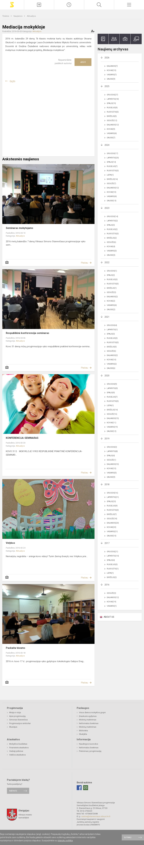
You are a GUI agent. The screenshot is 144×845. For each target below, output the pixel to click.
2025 (107, 86)
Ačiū (83, 62)
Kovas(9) (111, 129)
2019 (107, 438)
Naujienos (18, 16)
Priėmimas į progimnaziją (90, 751)
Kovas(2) (111, 301)
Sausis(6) (111, 368)
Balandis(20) (113, 523)
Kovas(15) (111, 70)
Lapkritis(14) (113, 556)
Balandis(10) (113, 464)
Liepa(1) (110, 175)
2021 (107, 317)
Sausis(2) (111, 309)
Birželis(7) (112, 514)
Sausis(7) (111, 138)
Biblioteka (83, 730)
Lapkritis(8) (112, 451)
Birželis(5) (112, 116)
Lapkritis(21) (113, 497)
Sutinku (127, 837)
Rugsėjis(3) (112, 279)
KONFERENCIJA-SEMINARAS (22, 437)
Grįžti (12, 81)
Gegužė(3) (111, 292)
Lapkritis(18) (113, 99)
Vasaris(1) (112, 606)
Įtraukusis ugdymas (88, 716)
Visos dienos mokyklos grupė (92, 712)
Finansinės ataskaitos (19, 747)
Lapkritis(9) (112, 388)
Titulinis (6, 16)
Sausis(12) (111, 431)
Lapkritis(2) (112, 221)
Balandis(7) (112, 66)
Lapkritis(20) (113, 158)
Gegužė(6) (111, 242)
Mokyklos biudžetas (18, 744)
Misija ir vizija (15, 712)
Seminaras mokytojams (19, 228)
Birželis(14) (112, 179)
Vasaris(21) (112, 531)
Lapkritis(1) (112, 330)
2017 (107, 543)
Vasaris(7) (112, 75)
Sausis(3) (111, 255)
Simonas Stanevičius (18, 720)
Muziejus (13, 727)
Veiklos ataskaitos (17, 755)
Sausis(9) (111, 79)
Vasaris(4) (112, 133)
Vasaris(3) (112, 251)
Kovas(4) (111, 246)
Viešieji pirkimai (16, 751)
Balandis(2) (112, 297)
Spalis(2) (111, 275)
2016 (107, 584)
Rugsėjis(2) (112, 229)
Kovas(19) (111, 602)
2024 (107, 145)
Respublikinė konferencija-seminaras (27, 333)
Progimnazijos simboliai (20, 723)
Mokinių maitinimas (87, 720)
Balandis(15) (113, 418)
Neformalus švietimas (88, 723)
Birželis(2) (112, 238)
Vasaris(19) (112, 427)
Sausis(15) (111, 536)
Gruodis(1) (112, 271)
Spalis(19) (111, 103)
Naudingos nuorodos (88, 744)
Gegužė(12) (112, 120)
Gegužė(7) (111, 183)
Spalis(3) (111, 225)
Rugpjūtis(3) (113, 171)
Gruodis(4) (112, 325)
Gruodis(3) (112, 447)
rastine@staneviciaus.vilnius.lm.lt (95, 816)
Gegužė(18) (112, 519)
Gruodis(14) (112, 216)
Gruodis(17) (112, 153)
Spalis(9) (111, 393)
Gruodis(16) (112, 493)
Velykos (10, 542)
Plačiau (84, 263)
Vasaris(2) (112, 364)
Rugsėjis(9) (112, 108)
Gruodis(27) (112, 95)
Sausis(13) (111, 201)
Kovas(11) (111, 423)
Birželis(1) (112, 288)
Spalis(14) (111, 162)
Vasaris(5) (112, 473)
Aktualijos (31, 16)
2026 (107, 57)
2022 (107, 262)
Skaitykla (83, 734)
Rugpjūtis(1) (113, 569)
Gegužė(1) (111, 460)
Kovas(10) (111, 192)
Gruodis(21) (112, 552)
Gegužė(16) (112, 414)
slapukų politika (65, 840)
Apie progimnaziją (17, 716)
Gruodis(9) (112, 384)
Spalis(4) (111, 456)
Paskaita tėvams (15, 647)
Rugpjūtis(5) (113, 112)
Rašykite (13, 791)
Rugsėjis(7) (112, 166)
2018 (107, 484)
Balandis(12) (113, 125)
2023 (107, 208)
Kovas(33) (111, 527)
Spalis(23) (111, 501)
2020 (107, 375)
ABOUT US (109, 617)
